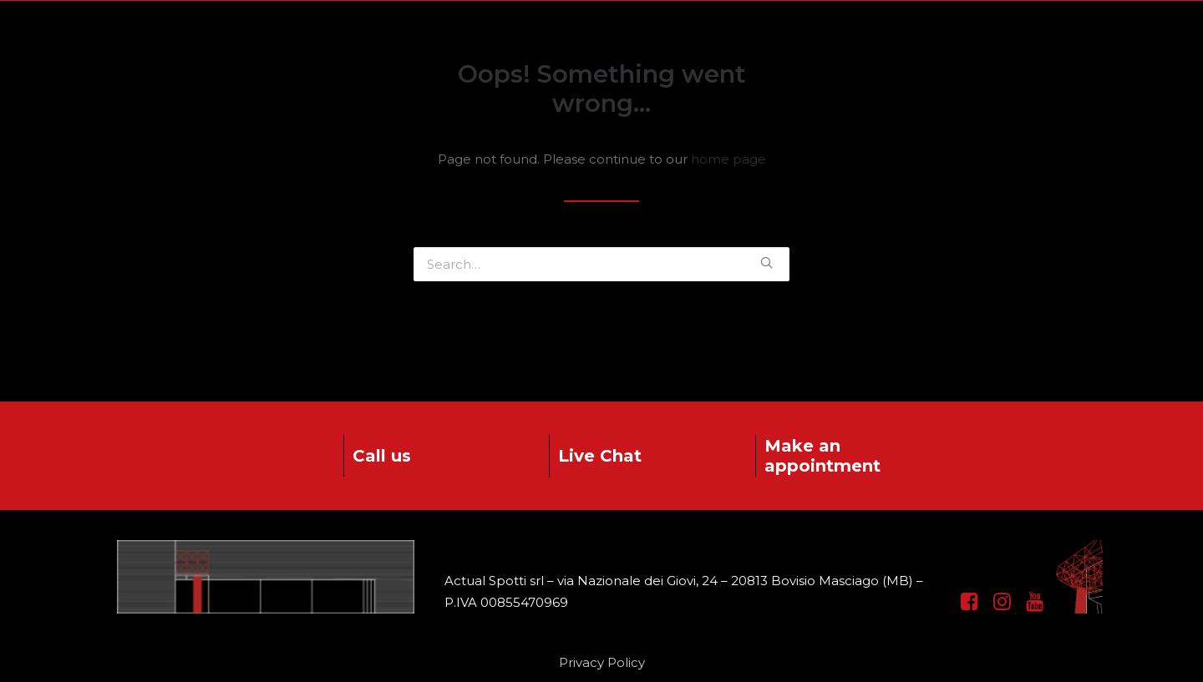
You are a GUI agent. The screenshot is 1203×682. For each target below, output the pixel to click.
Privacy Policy (602, 662)
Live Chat (600, 456)
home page (728, 159)
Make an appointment (822, 456)
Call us (382, 456)
